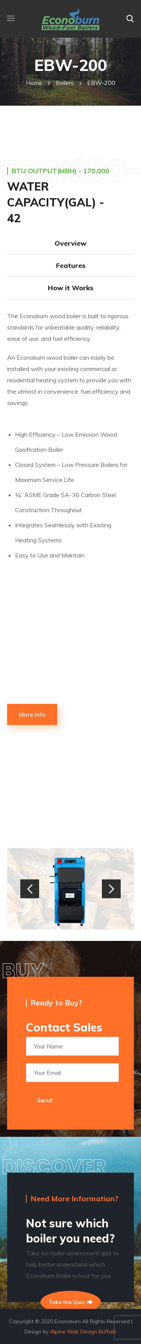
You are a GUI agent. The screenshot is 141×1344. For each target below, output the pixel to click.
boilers (65, 82)
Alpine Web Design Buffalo (83, 1331)
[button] (130, 19)
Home (34, 82)
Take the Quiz (70, 1302)
